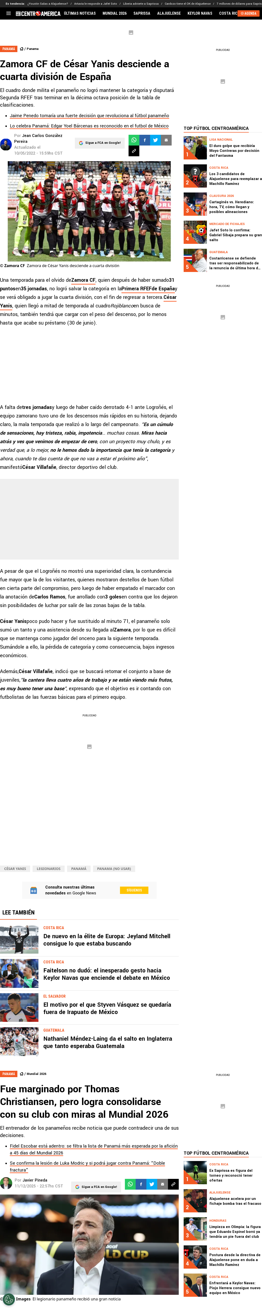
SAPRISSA (141, 13)
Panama (32, 49)
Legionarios (48, 868)
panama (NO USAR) (114, 868)
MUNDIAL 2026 (115, 13)
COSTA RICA (229, 13)
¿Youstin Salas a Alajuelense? (47, 4)
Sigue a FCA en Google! (103, 140)
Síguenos (134, 890)
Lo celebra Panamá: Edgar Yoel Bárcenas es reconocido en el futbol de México (89, 126)
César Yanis (15, 868)
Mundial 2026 (36, 1074)
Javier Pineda (35, 1180)
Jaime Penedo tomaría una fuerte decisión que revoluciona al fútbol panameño (89, 116)
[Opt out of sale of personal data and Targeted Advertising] (9, 1299)
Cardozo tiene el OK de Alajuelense (188, 4)
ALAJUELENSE (169, 13)
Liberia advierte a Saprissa (141, 4)
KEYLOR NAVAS (200, 13)
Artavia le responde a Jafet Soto (95, 4)
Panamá (78, 868)
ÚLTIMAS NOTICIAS (80, 13)
